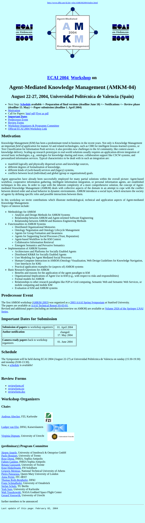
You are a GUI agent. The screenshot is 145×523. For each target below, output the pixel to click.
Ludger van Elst (10, 427)
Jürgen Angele (9, 452)
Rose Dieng (7, 458)
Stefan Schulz (8, 486)
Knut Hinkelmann (11, 467)
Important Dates (17, 116)
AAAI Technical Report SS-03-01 (49, 305)
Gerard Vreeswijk (10, 495)
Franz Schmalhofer (11, 483)
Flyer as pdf (42, 113)
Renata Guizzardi (10, 464)
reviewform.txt (16, 388)
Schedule (25, 104)
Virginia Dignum (10, 435)
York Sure (6, 489)
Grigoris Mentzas (10, 470)
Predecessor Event (18, 119)
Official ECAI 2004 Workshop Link (27, 128)
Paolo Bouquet (9, 455)
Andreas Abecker (10, 416)
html (28, 113)
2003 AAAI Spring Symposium (87, 302)
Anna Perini (7, 477)
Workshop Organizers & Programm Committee (33, 125)
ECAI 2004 (58, 77)
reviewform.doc (16, 391)
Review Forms (16, 122)
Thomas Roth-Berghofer (14, 480)
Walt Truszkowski (11, 492)
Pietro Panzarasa (10, 473)
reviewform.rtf (16, 385)
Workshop (81, 77)
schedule (14, 365)
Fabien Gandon (9, 461)
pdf (33, 113)
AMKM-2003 (40, 302)
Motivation (14, 110)
